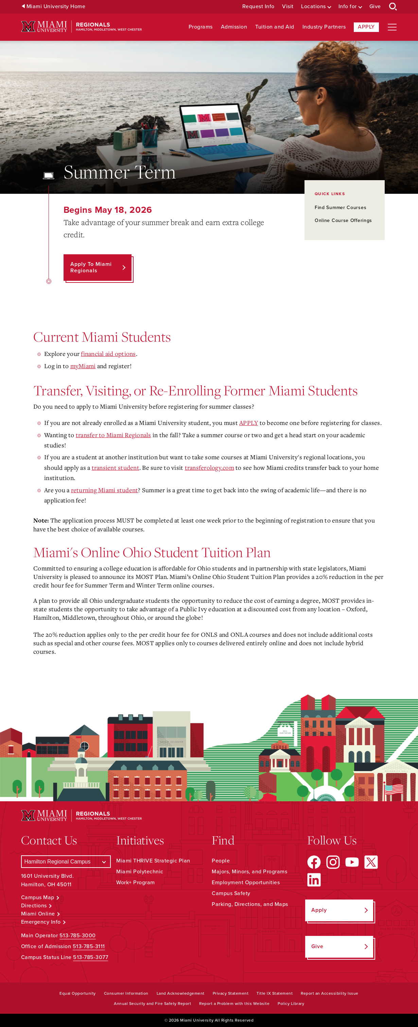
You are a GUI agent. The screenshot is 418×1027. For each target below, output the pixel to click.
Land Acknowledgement (181, 993)
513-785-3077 (90, 957)
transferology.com (209, 467)
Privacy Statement (231, 993)
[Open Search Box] (393, 7)
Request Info (258, 6)
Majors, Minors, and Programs (249, 871)
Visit (288, 6)
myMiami (83, 366)
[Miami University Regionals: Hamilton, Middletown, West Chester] (81, 26)
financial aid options (108, 353)
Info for (347, 6)
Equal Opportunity (77, 993)
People (221, 860)
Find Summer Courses (340, 207)
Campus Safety (231, 893)
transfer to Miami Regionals (113, 435)
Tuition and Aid (274, 27)
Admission (234, 27)
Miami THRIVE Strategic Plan (153, 860)
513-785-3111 (89, 946)
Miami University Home (56, 6)
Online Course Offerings (343, 220)
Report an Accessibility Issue (330, 993)
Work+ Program (135, 882)
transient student (115, 467)
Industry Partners (324, 27)
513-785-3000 (77, 935)
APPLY (248, 422)
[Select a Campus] (66, 861)
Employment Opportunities (246, 882)
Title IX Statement (275, 993)
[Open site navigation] (392, 27)
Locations (313, 6)
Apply (366, 26)
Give (375, 6)
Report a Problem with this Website (234, 1003)
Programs (201, 27)
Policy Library (291, 1003)
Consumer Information (126, 993)
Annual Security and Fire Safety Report (152, 1003)
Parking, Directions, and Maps (250, 904)
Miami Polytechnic (139, 871)
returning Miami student (104, 490)
